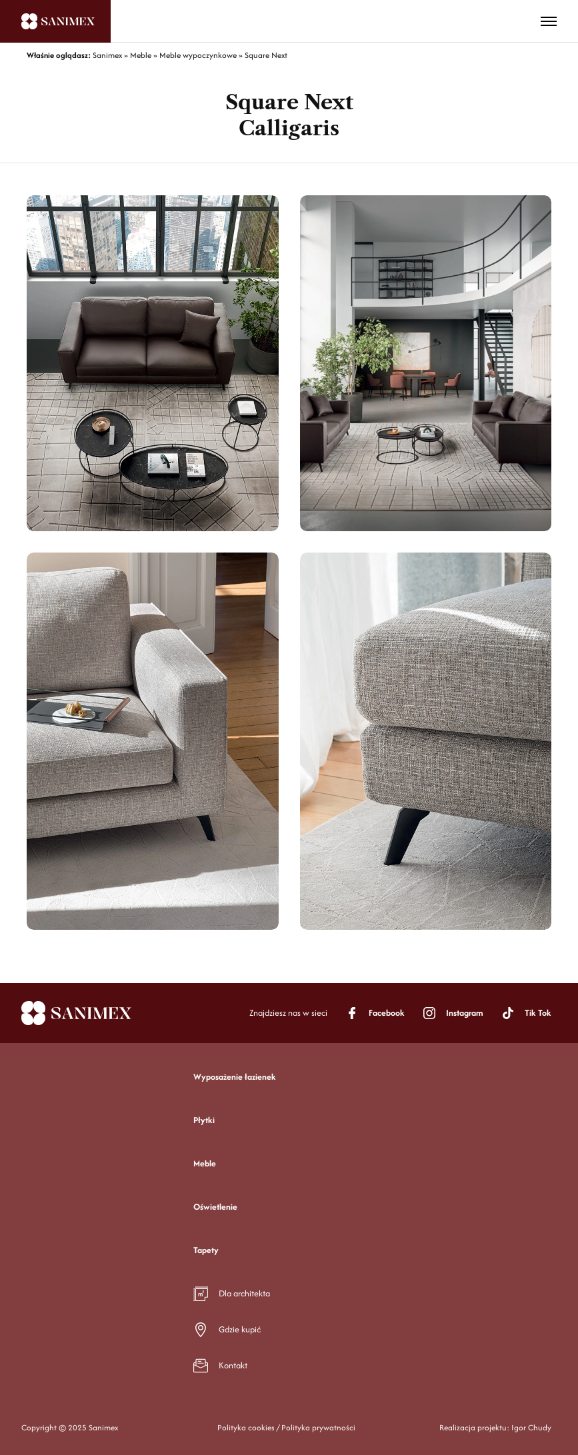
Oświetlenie (215, 1206)
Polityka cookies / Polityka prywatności (286, 1427)
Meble (204, 1163)
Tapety (206, 1250)
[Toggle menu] (549, 21)
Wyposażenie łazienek (234, 1076)
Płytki (204, 1120)
